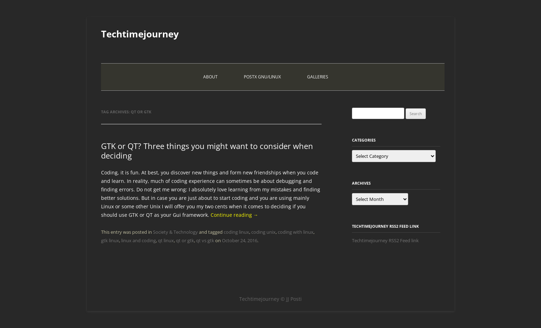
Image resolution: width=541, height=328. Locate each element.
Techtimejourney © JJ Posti (270, 299)
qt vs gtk (205, 240)
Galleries (317, 77)
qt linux (166, 240)
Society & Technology (175, 232)
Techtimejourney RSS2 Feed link (385, 240)
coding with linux (295, 232)
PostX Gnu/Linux (262, 77)
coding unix (263, 232)
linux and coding (138, 240)
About (210, 77)
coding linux (236, 232)
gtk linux (110, 240)
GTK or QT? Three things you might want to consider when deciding (207, 150)
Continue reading (234, 214)
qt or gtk (185, 240)
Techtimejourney (140, 34)
